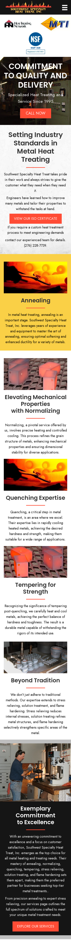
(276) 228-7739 (35, 245)
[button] (35, 113)
